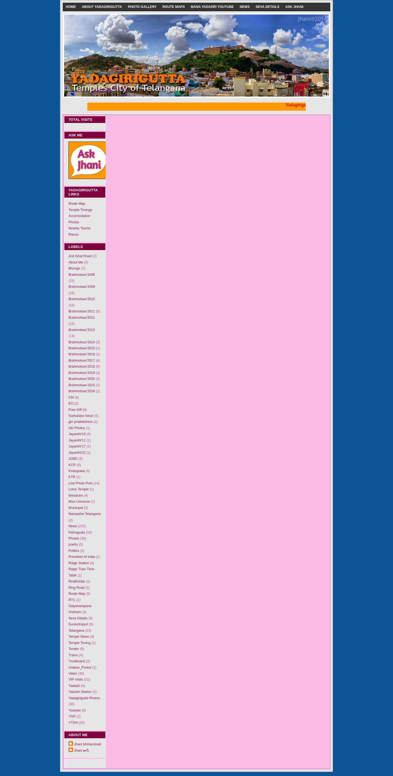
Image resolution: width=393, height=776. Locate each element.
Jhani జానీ (81, 750)
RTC (72, 600)
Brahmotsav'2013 (82, 330)
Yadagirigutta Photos (84, 698)
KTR (72, 477)
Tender (74, 649)
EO (71, 403)
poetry (73, 544)
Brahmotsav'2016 (82, 354)
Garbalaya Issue (81, 416)
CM (71, 397)
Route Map (77, 204)
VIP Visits (76, 679)
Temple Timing (79, 643)
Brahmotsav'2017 (82, 360)
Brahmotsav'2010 (82, 299)
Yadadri (74, 686)
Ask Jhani (294, 7)
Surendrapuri (78, 624)
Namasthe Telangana (85, 514)
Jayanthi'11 (77, 440)
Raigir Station (79, 563)
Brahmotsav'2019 (82, 373)
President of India (82, 557)
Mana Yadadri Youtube (212, 7)
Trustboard (77, 661)
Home (71, 7)
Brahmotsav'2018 (82, 366)
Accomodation (79, 216)
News (245, 7)
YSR (72, 716)
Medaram (76, 495)
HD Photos (77, 428)
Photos (74, 222)
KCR (72, 465)
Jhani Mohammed (87, 744)
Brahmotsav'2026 (82, 391)
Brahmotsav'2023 (82, 385)
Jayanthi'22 (77, 453)
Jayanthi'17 (77, 446)
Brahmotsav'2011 (82, 311)
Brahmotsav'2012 (82, 318)
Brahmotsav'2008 (82, 275)
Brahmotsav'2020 (82, 379)
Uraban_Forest (80, 667)
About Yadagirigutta (102, 7)
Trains (73, 655)
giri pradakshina (81, 422)
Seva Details (267, 7)
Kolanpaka (77, 471)
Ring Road (77, 588)
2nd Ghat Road (80, 256)
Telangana (76, 630)
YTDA (73, 723)
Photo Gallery (142, 7)
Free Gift (75, 410)
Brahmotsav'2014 (82, 342)
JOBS (73, 459)
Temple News (79, 637)
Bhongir (74, 268)
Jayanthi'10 (77, 434)
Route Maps (173, 7)
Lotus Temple (79, 489)
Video (73, 673)
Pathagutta (77, 532)
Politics (74, 551)
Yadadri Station (80, 692)
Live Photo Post (80, 483)
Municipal (76, 508)
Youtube (75, 710)
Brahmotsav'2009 (82, 287)
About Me (76, 262)
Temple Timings (80, 210)
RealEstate (77, 581)
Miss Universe (79, 501)
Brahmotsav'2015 (82, 348)
